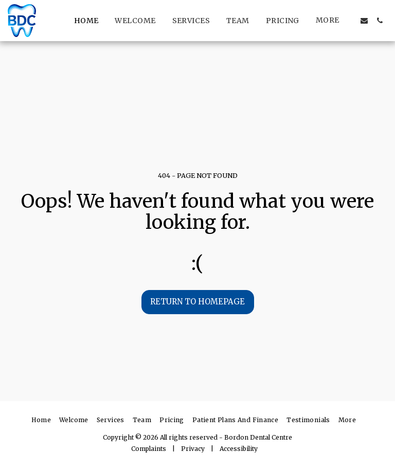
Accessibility (239, 448)
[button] (364, 20)
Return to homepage (197, 301)
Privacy (193, 448)
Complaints (148, 448)
